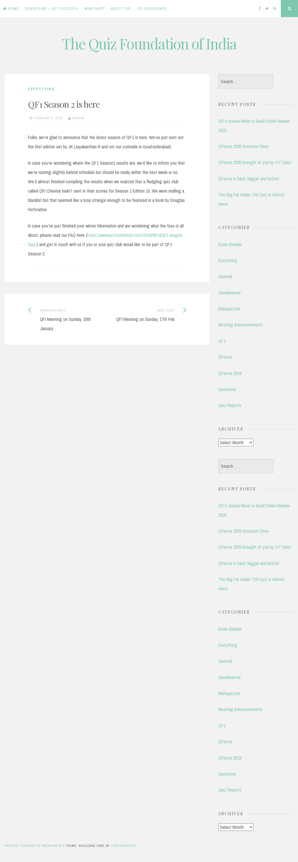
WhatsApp (94, 8)
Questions (227, 389)
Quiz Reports (229, 405)
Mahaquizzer (229, 308)
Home (11, 8)
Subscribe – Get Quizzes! (51, 8)
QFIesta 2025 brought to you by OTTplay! (254, 162)
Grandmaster (229, 292)
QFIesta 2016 (230, 373)
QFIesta (225, 357)
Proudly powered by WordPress (33, 846)
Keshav (78, 118)
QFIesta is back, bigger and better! (248, 178)
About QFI (121, 8)
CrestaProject (123, 846)
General (225, 276)
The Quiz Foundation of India (149, 43)
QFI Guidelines (152, 8)
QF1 (222, 341)
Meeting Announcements (240, 324)
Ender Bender (230, 244)
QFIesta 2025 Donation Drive (243, 146)
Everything (41, 88)
